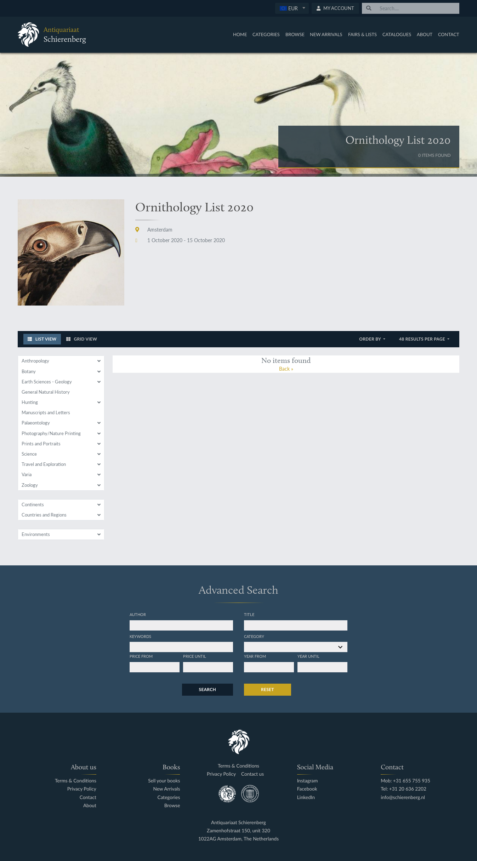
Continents (33, 504)
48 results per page (422, 339)
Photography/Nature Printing (51, 433)
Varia (27, 474)
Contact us (252, 774)
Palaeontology (36, 423)
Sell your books (164, 780)
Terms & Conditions (75, 780)
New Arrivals (326, 34)
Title (249, 614)
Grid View (81, 339)
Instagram (307, 780)
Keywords (140, 636)
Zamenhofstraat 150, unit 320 (238, 830)
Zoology (30, 485)
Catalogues (396, 34)
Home (240, 34)
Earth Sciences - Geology (47, 381)
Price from (141, 656)
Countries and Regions (44, 515)
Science (29, 454)
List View (42, 339)
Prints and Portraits (41, 443)
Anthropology (35, 361)
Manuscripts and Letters (46, 412)
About (424, 34)
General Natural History (46, 392)
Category (254, 636)
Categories (266, 34)
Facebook (307, 789)
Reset (267, 689)
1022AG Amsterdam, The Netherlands (238, 839)
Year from (255, 656)
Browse (295, 34)
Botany (29, 371)
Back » (286, 368)
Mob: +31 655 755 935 (405, 780)
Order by (370, 339)
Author (138, 614)
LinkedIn (306, 797)
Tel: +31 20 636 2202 (403, 789)
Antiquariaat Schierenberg (238, 822)
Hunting (30, 402)
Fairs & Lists (362, 34)
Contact (448, 34)
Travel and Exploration (44, 464)
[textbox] (292, 8)
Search (207, 689)
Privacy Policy (81, 789)
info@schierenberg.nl (403, 797)
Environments (36, 534)
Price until (194, 656)
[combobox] (292, 8)
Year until (308, 656)
